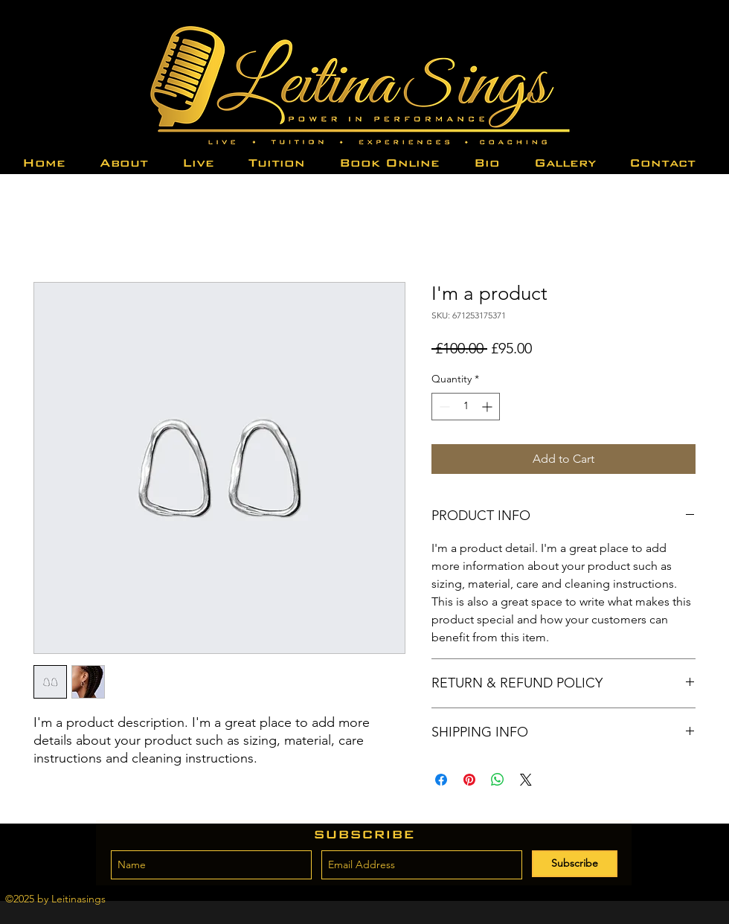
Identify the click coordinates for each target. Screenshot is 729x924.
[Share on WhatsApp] (498, 780)
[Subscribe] (574, 863)
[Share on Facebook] (441, 780)
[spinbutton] (465, 407)
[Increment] (488, 407)
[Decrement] (443, 407)
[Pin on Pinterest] (469, 780)
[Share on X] (526, 780)
